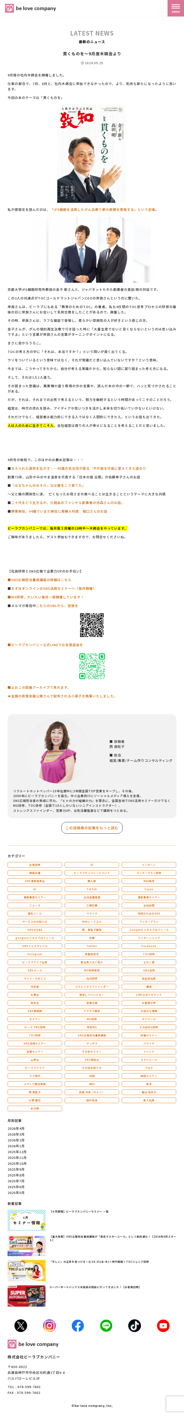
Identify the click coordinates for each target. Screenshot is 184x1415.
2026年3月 (16, 1134)
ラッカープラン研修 (149, 873)
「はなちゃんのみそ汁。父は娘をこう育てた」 (48, 485)
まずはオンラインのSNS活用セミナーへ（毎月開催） (53, 588)
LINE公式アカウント (149, 995)
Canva (148, 889)
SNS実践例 (35, 1011)
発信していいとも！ (91, 995)
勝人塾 (92, 881)
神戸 (92, 1084)
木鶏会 (35, 995)
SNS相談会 (92, 1060)
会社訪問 (149, 905)
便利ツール (35, 913)
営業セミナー (35, 1051)
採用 (92, 1076)
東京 (149, 1084)
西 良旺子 (35, 1092)
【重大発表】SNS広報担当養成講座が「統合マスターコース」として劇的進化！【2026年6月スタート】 (112, 1238)
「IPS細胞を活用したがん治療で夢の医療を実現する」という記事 (102, 209)
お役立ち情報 (149, 1011)
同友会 (35, 1003)
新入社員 (149, 1100)
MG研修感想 (92, 970)
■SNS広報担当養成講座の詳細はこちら (39, 579)
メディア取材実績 (35, 1084)
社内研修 (92, 978)
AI (91, 865)
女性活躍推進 (92, 897)
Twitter (91, 946)
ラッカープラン (149, 921)
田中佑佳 (92, 1100)
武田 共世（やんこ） (92, 1092)
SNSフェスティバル (35, 946)
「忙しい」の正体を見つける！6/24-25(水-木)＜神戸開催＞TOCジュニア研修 (99, 1262)
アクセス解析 (92, 1011)
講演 (149, 986)
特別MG (92, 1027)
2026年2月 (16, 1140)
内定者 (35, 986)
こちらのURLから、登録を (57, 605)
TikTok (92, 889)
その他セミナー (92, 1051)
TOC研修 (149, 954)
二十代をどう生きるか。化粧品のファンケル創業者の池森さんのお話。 (68, 502)
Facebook (148, 946)
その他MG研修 (149, 1027)
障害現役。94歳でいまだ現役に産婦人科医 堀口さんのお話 (59, 511)
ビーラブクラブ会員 (34, 962)
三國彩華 (92, 905)
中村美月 (149, 881)
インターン (149, 865)
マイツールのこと (35, 978)
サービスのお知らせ (34, 921)
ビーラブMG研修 (35, 1027)
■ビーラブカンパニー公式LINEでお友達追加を (45, 644)
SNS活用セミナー (35, 1043)
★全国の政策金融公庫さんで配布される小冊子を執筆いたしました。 (62, 696)
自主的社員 (149, 978)
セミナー (35, 1019)
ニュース (35, 905)
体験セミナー (149, 1035)
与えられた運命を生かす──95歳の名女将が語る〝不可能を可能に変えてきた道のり (78, 468)
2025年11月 (17, 1157)
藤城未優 (35, 873)
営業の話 (92, 1003)
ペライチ (92, 913)
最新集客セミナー (35, 897)
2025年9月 (16, 1169)
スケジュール (149, 1060)
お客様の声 (149, 1003)
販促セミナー (149, 1076)
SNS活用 (149, 970)
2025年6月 (16, 1186)
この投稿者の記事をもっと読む (92, 828)
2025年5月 (16, 1192)
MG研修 (92, 1019)
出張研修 (35, 865)
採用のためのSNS (149, 913)
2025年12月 (17, 1151)
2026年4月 (16, 1128)
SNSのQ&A (34, 930)
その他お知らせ (92, 1068)
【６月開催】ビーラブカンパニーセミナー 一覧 (79, 1211)
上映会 (35, 1060)
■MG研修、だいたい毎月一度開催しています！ (46, 597)
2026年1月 (16, 1145)
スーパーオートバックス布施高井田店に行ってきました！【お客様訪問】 (95, 1287)
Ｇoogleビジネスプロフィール (149, 930)
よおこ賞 (149, 962)
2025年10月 (17, 1163)
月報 (92, 938)
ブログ (149, 1068)
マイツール (149, 1019)
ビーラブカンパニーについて (92, 873)
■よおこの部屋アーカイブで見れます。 (39, 687)
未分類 (35, 1108)
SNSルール (35, 970)
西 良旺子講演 (92, 930)
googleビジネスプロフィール (34, 938)
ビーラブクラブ (35, 1068)
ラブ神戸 (35, 1076)
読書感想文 (92, 954)
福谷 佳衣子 (149, 1092)
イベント (149, 1051)
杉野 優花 (35, 1100)
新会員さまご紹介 (92, 962)
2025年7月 (16, 1180)
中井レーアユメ (92, 921)
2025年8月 (16, 1175)
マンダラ (92, 1043)
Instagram (34, 954)
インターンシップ (149, 938)
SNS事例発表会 (35, 881)
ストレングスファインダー (92, 986)
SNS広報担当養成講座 (92, 1035)
